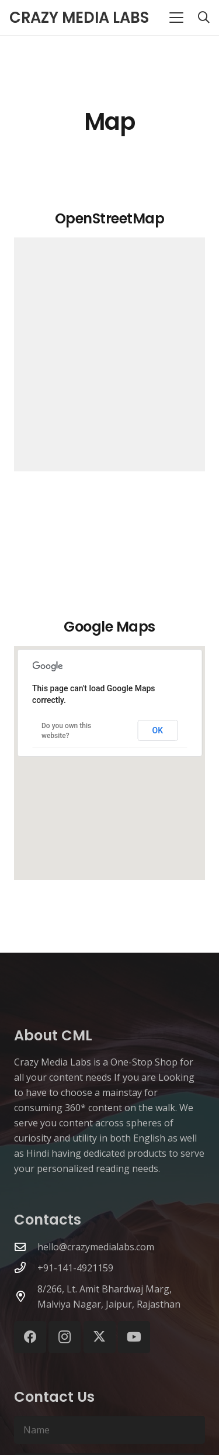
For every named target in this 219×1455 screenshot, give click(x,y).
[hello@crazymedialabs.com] (25, 1246)
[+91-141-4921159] (25, 1267)
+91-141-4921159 (75, 1267)
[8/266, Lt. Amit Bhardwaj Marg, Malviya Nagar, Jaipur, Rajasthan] (25, 1296)
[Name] (109, 1430)
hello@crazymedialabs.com (95, 1246)
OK (158, 730)
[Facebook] (30, 1337)
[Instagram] (64, 1337)
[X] (100, 1337)
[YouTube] (134, 1337)
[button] (176, 18)
